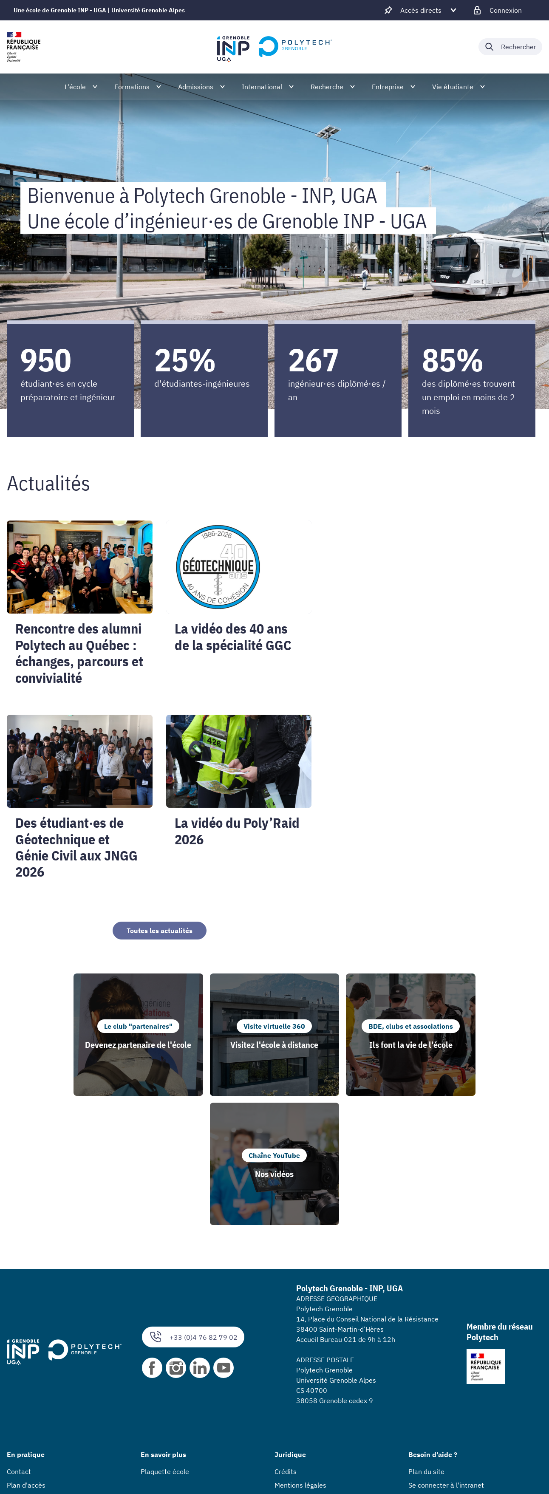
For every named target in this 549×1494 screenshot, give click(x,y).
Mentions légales (300, 1356)
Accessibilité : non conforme (317, 1369)
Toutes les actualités (159, 930)
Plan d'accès (26, 1356)
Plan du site (426, 1342)
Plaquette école (165, 1342)
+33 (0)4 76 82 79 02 (193, 1208)
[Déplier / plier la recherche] (510, 46)
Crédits (285, 1342)
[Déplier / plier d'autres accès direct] (420, 10)
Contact (19, 1342)
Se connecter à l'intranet (446, 1356)
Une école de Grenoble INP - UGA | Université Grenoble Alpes (99, 10)
